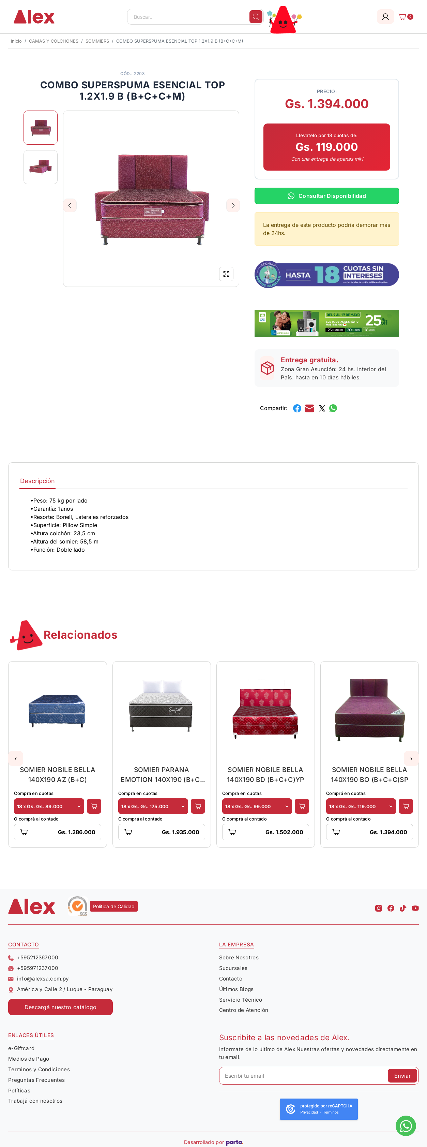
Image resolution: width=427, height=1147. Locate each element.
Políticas (19, 1090)
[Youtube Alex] (415, 906)
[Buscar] (255, 16)
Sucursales (233, 968)
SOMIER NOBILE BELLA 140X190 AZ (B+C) (57, 775)
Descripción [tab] (37, 480)
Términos (331, 1112)
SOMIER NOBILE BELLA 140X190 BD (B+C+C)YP (265, 775)
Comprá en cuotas (34, 793)
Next (233, 205)
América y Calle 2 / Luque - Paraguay (60, 989)
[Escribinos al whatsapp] (406, 1126)
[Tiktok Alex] (403, 906)
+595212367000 (33, 957)
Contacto (231, 978)
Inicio (16, 41)
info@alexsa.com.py (38, 978)
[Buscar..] (195, 16)
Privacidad (309, 1112)
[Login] (385, 16)
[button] (15, 758)
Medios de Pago (28, 1059)
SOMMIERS (97, 41)
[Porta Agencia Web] (234, 1142)
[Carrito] (403, 17)
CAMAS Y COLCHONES (53, 41)
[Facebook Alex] (390, 906)
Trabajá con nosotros (35, 1101)
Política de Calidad (114, 906)
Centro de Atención (244, 1010)
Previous (70, 205)
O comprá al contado (36, 819)
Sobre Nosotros (239, 957)
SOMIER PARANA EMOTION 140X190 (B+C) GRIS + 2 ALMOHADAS (161, 775)
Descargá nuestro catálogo (61, 1007)
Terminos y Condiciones (39, 1069)
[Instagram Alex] (378, 906)
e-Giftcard (21, 1048)
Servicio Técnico (240, 1000)
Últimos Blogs (236, 989)
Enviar (402, 1075)
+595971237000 (33, 968)
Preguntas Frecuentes (36, 1080)
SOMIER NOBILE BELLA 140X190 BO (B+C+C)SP (369, 775)
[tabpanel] (213, 525)
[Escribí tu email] (319, 1075)
